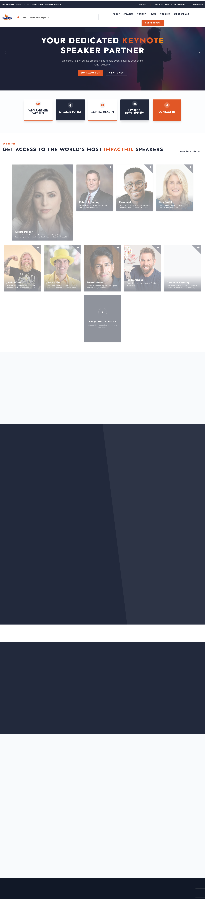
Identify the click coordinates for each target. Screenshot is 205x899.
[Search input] (63, 16)
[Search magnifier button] (25, 16)
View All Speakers (190, 151)
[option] (102, 52)
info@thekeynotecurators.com (170, 3)
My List (198, 3)
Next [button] (199, 52)
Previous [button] (5, 52)
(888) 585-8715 (140, 3)
